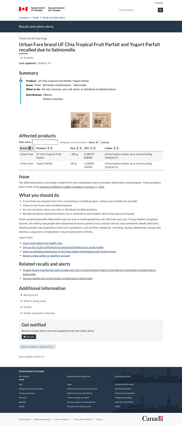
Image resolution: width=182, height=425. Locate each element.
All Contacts (24, 376)
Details (28, 307)
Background (31, 295)
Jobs (20, 384)
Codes (112, 148)
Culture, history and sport (78, 397)
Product (44, 148)
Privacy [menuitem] (99, 419)
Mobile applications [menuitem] (42, 419)
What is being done (35, 301)
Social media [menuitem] (24, 419)
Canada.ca (24, 17)
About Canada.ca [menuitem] (62, 419)
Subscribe (29, 336)
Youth (117, 406)
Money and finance (123, 389)
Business (23, 397)
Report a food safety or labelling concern (46, 255)
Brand (27, 148)
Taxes (69, 384)
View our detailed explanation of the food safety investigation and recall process (69, 251)
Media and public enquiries (39, 313)
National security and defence (80, 393)
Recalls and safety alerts (53, 17)
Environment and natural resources (82, 389)
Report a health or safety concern (37, 346)
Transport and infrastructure (79, 406)
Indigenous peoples (123, 397)
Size (76, 148)
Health (35, 17)
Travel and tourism (27, 393)
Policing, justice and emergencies (81, 402)
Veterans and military (124, 402)
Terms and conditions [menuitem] (83, 419)
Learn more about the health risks (42, 243)
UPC (90, 148)
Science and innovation (125, 393)
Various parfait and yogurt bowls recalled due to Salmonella (57, 278)
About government (123, 376)
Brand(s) (29, 57)
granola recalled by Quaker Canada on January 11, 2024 (72, 186)
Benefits (22, 402)
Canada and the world (124, 384)
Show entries (99, 142)
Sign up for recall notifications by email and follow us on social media (63, 247)
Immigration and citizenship (31, 389)
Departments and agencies (78, 376)
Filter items (38, 142)
